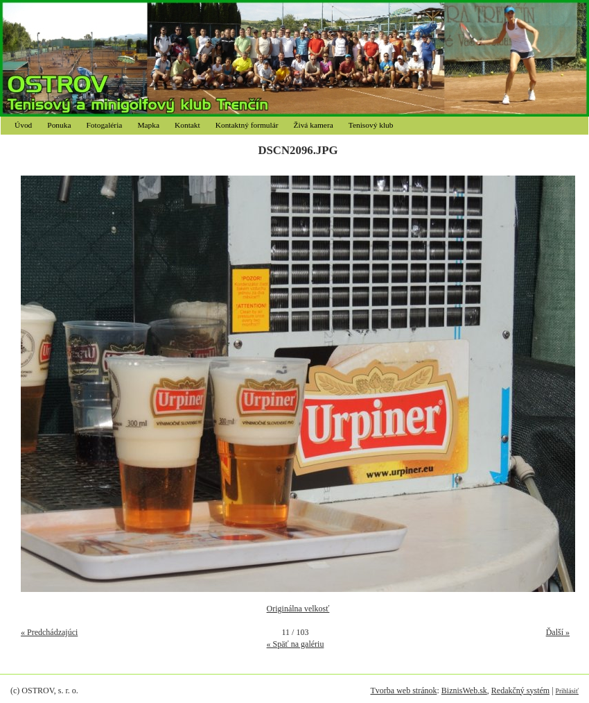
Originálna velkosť (298, 608)
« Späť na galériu (295, 644)
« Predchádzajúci (49, 632)
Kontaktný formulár (247, 125)
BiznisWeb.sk (464, 690)
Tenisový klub (371, 125)
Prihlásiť (567, 691)
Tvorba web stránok (403, 690)
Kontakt (187, 125)
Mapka (148, 125)
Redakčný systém (520, 690)
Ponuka (59, 125)
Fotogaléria (105, 125)
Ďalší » (558, 632)
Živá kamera (313, 125)
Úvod (23, 125)
